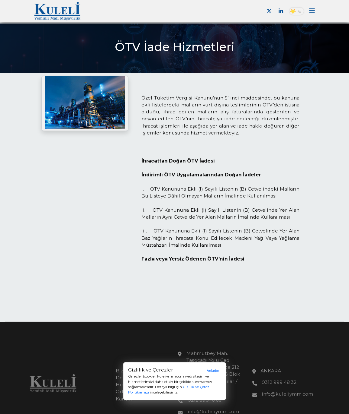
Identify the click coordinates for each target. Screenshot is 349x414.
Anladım (213, 370)
